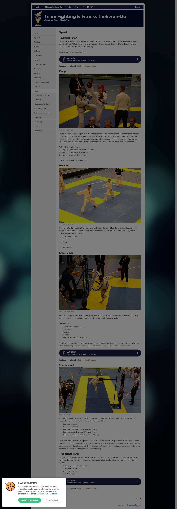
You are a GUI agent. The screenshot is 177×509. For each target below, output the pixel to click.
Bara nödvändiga (53, 500)
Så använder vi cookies (48, 494)
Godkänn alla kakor (29, 500)
